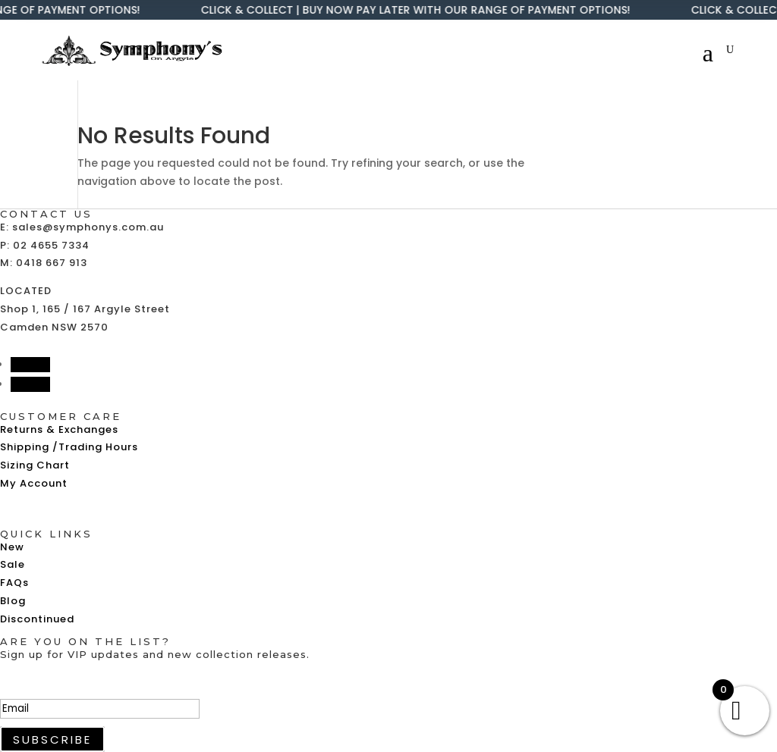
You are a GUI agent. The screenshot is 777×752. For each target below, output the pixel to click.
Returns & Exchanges (59, 429)
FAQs (14, 582)
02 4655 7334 (51, 245)
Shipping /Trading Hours (69, 447)
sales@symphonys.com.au (88, 227)
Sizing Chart (35, 465)
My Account (34, 483)
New (12, 547)
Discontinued (37, 619)
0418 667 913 (51, 262)
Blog (13, 601)
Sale (12, 564)
